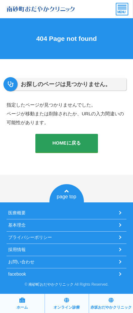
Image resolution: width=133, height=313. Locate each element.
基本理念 (17, 225)
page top (66, 194)
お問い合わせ (21, 261)
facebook (17, 274)
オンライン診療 (67, 303)
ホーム (22, 303)
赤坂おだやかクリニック (111, 303)
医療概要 (17, 212)
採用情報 (17, 249)
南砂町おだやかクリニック (51, 284)
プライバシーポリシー (30, 237)
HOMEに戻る (67, 143)
